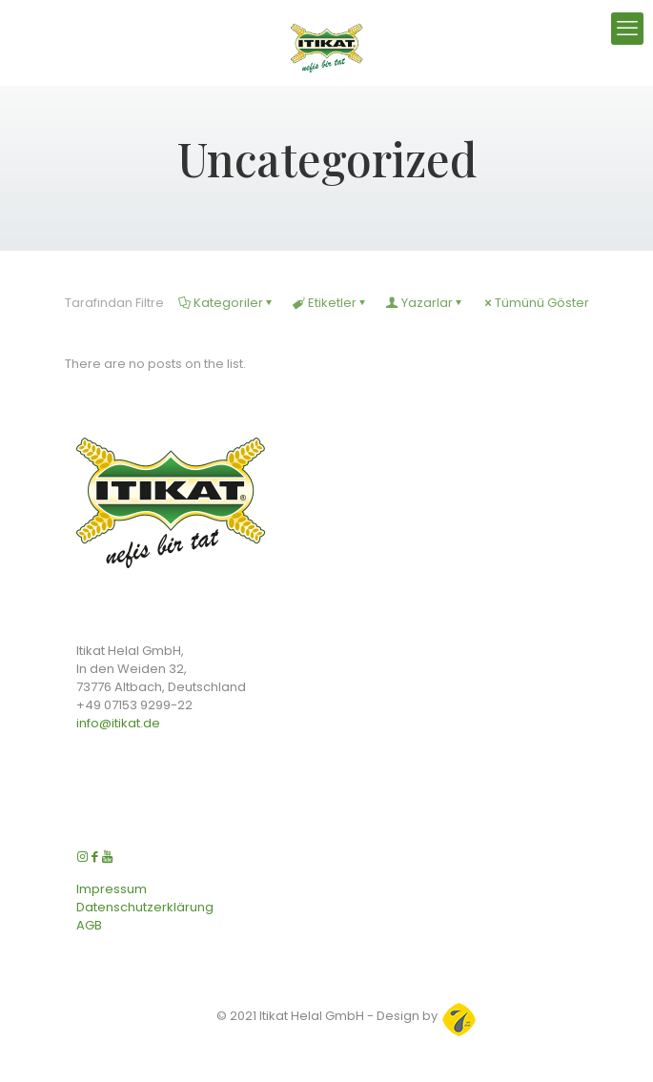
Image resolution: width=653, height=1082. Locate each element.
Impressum (111, 889)
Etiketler (331, 303)
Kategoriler (226, 303)
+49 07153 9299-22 (134, 705)
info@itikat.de (118, 723)
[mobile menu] (627, 28)
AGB (89, 925)
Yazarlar (425, 303)
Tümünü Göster (535, 303)
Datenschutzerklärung (145, 907)
